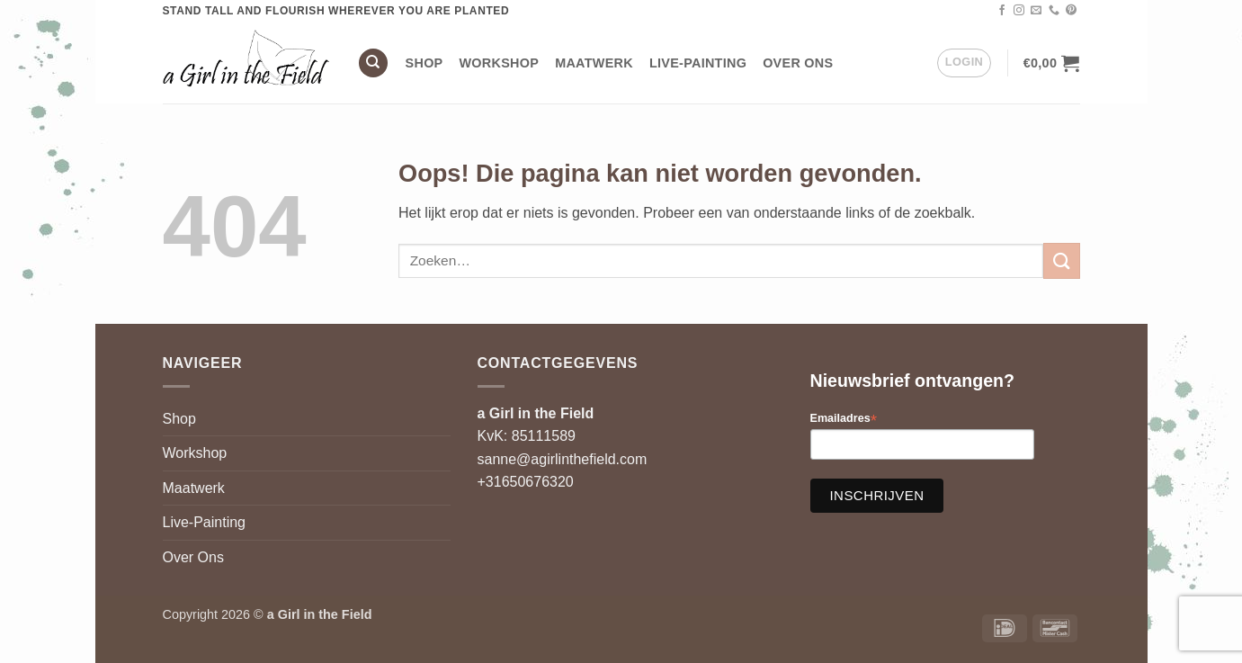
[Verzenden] (1061, 260)
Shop (424, 63)
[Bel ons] (1054, 10)
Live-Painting (697, 63)
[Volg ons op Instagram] (1019, 10)
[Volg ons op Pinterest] (1071, 10)
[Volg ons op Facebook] (1001, 10)
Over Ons (798, 63)
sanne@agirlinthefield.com (563, 459)
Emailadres (844, 418)
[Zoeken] (373, 63)
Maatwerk (594, 63)
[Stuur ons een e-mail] (1036, 10)
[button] (964, 63)
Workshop (500, 63)
